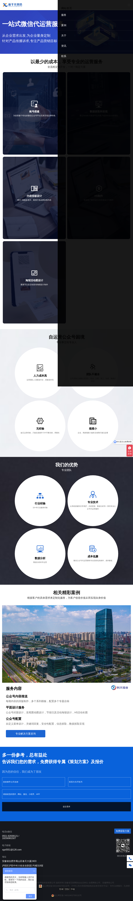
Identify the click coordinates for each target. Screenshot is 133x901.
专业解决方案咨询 (25, 733)
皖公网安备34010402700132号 (54, 886)
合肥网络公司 (94, 883)
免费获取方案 (122, 831)
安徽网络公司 (108, 883)
